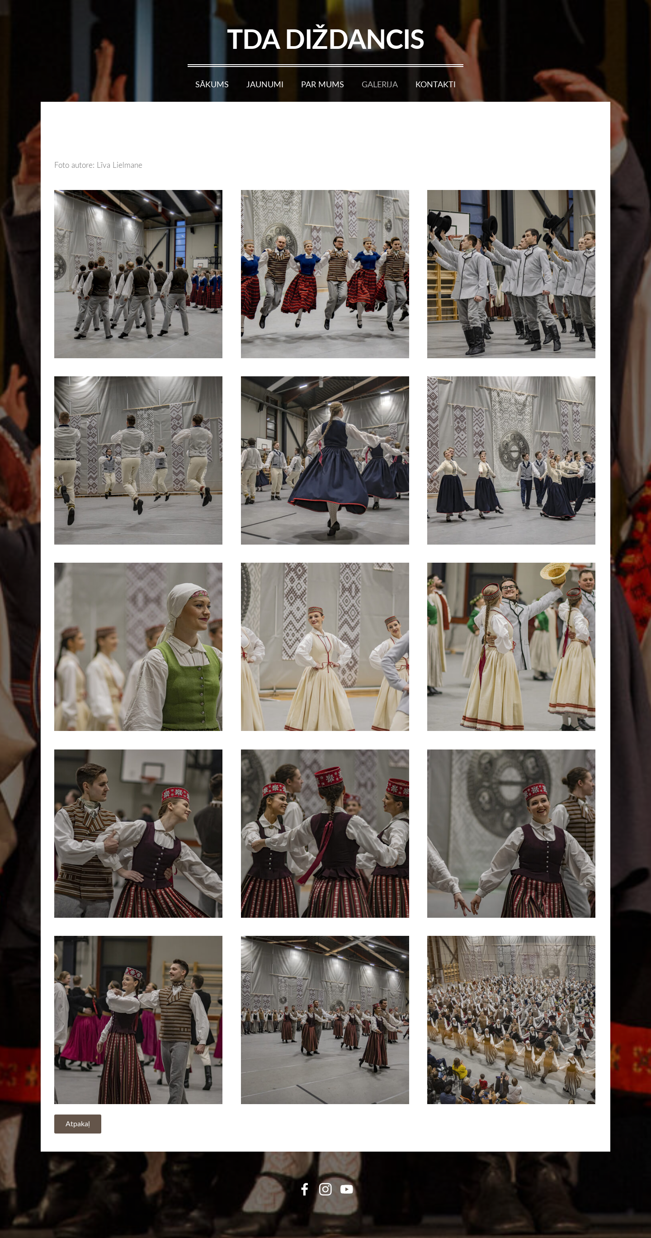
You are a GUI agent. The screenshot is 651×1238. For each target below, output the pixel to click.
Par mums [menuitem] (322, 84)
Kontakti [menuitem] (435, 84)
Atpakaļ (78, 1124)
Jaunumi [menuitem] (264, 84)
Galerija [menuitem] (380, 84)
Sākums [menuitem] (212, 84)
